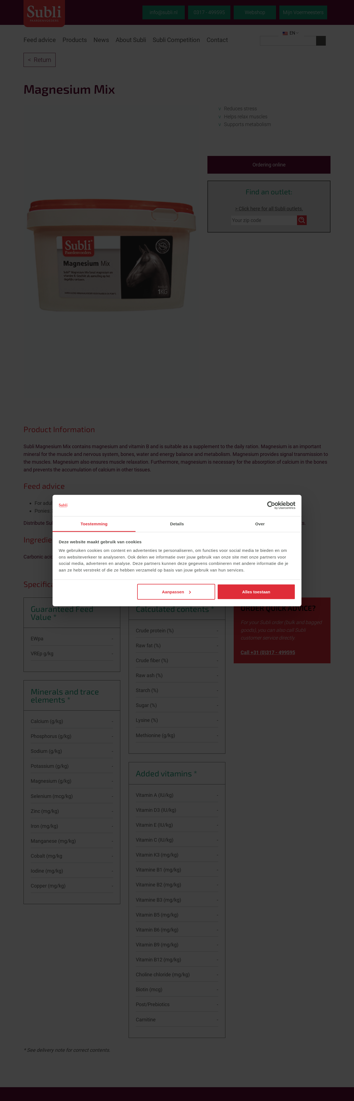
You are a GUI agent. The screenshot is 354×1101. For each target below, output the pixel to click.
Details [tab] (177, 523)
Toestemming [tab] (94, 523)
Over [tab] (260, 523)
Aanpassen (176, 591)
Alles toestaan (256, 591)
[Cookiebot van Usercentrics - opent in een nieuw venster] (271, 505)
